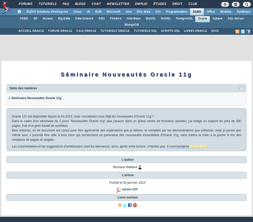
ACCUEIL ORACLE (31, 31)
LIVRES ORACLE (195, 31)
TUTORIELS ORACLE (115, 31)
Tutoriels (47, 4)
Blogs (80, 4)
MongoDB (131, 25)
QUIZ (215, 31)
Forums (25, 4)
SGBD (197, 12)
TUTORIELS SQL (145, 31)
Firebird (115, 18)
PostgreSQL (184, 18)
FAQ (65, 4)
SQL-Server (236, 18)
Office (210, 12)
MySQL (151, 18)
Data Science (84, 18)
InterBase (133, 18)
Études (159, 4)
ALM (98, 12)
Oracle (202, 18)
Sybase (217, 18)
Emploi (140, 4)
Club (192, 4)
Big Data (64, 18)
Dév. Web (143, 12)
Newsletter (117, 4)
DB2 (102, 18)
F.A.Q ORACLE (86, 31)
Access (48, 18)
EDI (158, 12)
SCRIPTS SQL (170, 31)
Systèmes (243, 12)
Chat (96, 4)
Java (128, 12)
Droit (177, 4)
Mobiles (226, 12)
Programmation (177, 12)
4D (35, 18)
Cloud (77, 12)
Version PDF (129, 190)
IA (88, 12)
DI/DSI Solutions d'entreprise (47, 12)
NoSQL (166, 18)
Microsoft (113, 12)
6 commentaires (178, 146)
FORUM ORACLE (60, 31)
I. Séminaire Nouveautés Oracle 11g (35, 98)
